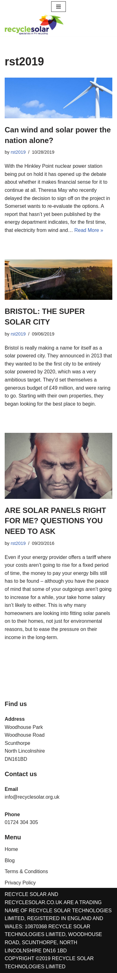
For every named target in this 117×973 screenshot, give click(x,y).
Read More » (88, 230)
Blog (10, 860)
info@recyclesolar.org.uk (32, 797)
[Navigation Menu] (58, 6)
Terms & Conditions (26, 871)
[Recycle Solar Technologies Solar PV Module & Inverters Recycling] (34, 24)
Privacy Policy (20, 882)
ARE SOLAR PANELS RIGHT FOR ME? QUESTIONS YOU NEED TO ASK (55, 520)
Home (11, 849)
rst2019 (18, 152)
